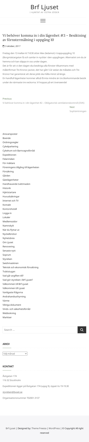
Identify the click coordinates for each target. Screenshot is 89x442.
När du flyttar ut (11, 229)
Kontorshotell (10, 208)
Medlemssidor (10, 221)
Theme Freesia (39, 428)
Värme (6, 300)
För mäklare (9, 163)
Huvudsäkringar (11, 196)
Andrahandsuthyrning (14, 296)
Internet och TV (11, 200)
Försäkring (8, 171)
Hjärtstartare (9, 192)
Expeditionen (9, 154)
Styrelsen (7, 259)
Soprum (7, 254)
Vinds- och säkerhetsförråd (16, 309)
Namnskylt (8, 225)
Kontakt (7, 204)
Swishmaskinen (11, 263)
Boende (7, 138)
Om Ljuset (8, 242)
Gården (6, 175)
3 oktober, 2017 (11, 46)
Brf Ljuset (44, 7)
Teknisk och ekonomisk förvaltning (20, 267)
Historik (7, 188)
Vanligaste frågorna (13, 292)
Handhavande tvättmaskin (16, 183)
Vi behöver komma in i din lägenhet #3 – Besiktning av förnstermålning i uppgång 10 (44, 37)
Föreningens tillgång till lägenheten (21, 167)
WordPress (54, 428)
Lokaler (6, 217)
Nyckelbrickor (10, 234)
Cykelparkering (10, 146)
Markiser (7, 317)
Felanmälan (9, 158)
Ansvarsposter (10, 133)
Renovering (9, 246)
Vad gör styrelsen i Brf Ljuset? (18, 279)
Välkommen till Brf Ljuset (15, 284)
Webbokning (9, 313)
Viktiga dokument (12, 304)
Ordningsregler (10, 142)
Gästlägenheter (11, 179)
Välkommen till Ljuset (14, 288)
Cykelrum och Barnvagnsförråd (19, 150)
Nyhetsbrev (9, 238)
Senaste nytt (9, 250)
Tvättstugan (9, 271)
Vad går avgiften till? (13, 275)
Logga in (7, 213)
